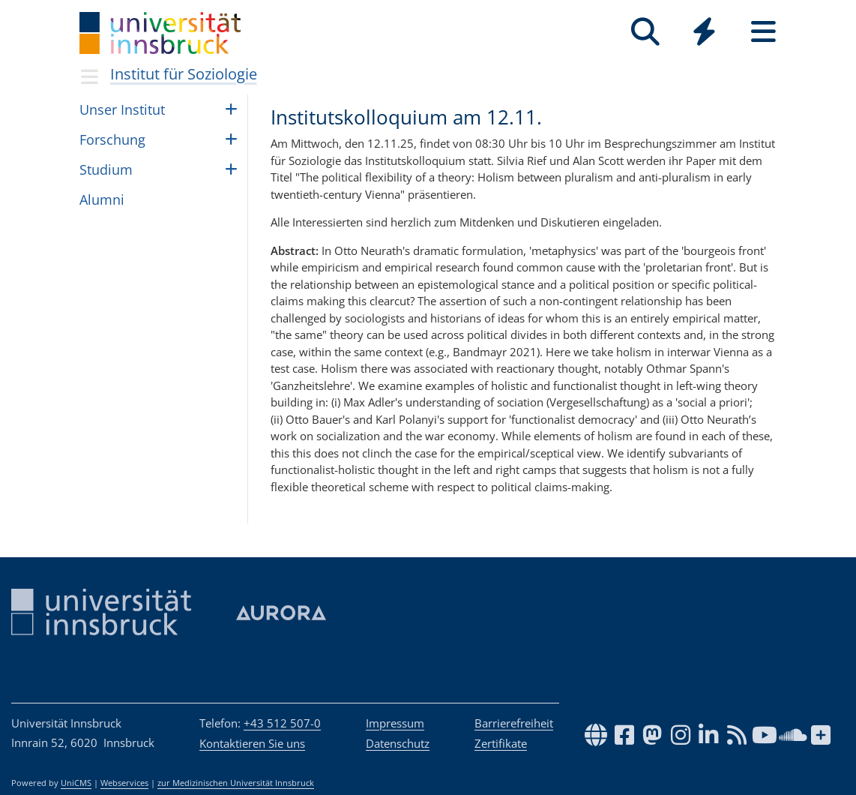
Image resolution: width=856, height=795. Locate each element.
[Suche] (645, 31)
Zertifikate (500, 743)
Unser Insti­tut (122, 109)
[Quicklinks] (704, 31)
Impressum (395, 723)
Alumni (101, 199)
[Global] (704, 33)
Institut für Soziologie (183, 74)
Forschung (112, 139)
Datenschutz (397, 743)
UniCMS (76, 783)
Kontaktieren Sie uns (252, 743)
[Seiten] (763, 31)
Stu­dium (106, 169)
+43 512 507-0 (282, 723)
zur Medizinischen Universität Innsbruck (235, 783)
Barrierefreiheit (513, 723)
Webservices (124, 783)
